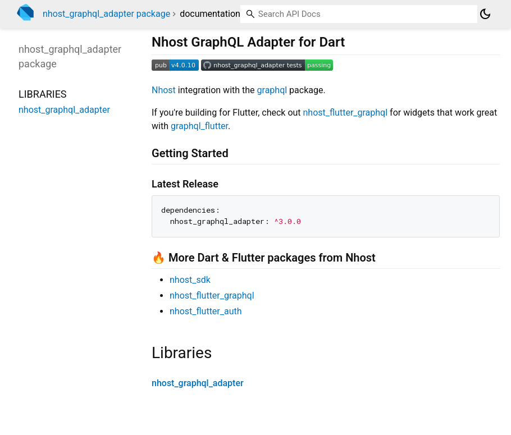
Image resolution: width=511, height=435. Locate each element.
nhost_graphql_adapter (198, 383)
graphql (272, 90)
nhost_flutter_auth (206, 311)
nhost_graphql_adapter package (106, 13)
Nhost (164, 90)
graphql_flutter (199, 126)
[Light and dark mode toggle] (485, 14)
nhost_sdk (190, 279)
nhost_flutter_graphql (345, 112)
